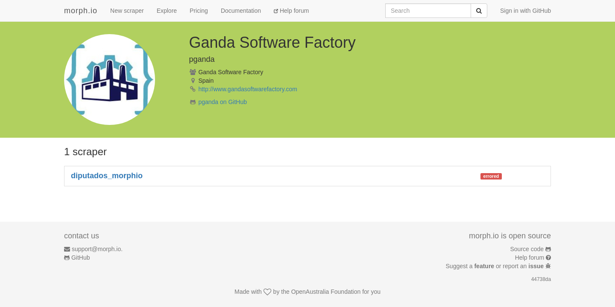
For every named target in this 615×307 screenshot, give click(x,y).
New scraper (127, 10)
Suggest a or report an (495, 266)
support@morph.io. (97, 249)
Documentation (241, 10)
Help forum (291, 10)
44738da (541, 279)
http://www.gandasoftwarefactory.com (247, 89)
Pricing (199, 10)
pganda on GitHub (222, 101)
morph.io (80, 10)
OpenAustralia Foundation (326, 291)
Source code (527, 249)
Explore (167, 10)
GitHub (80, 257)
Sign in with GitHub (525, 10)
